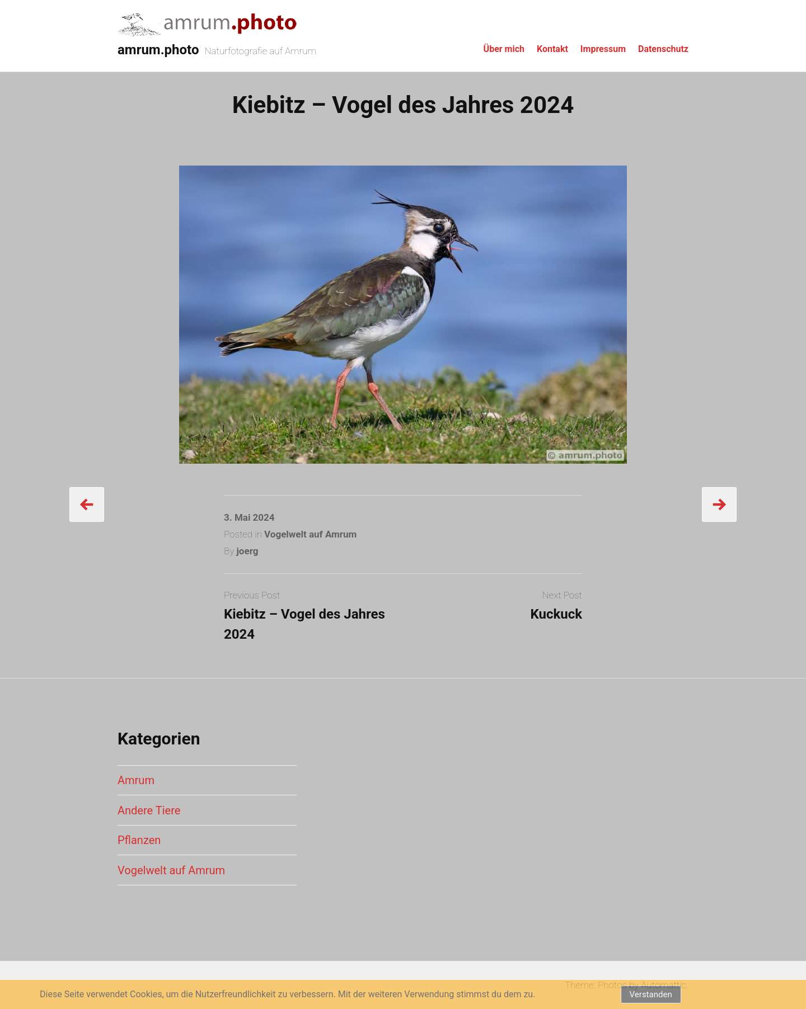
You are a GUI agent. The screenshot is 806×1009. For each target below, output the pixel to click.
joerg (247, 551)
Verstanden (651, 994)
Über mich (504, 49)
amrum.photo (158, 50)
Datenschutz (663, 49)
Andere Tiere (149, 810)
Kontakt (552, 49)
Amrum (136, 780)
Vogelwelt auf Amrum (310, 534)
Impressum (603, 49)
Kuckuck (556, 614)
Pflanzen (139, 840)
